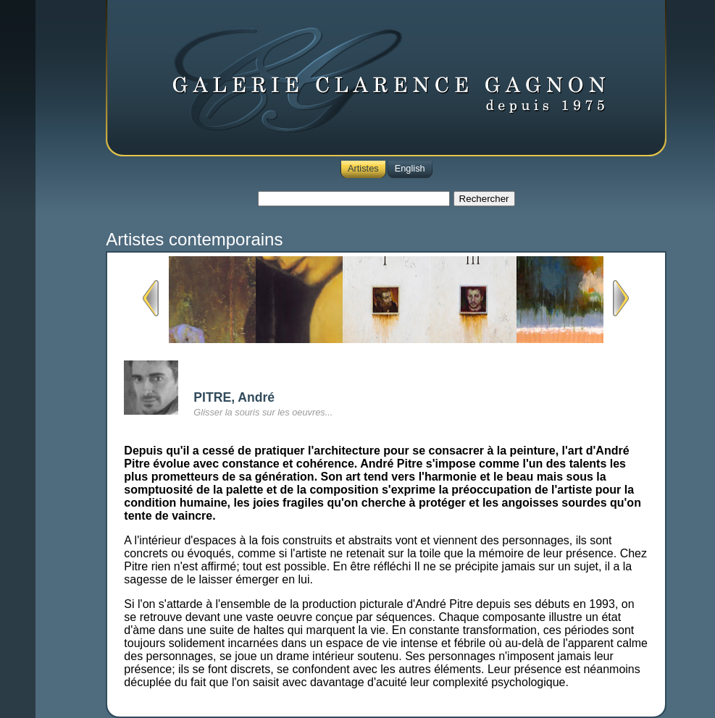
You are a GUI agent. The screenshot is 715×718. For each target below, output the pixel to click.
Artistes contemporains (194, 239)
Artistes (363, 168)
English (410, 168)
